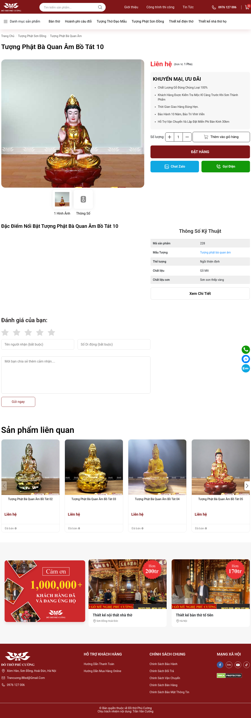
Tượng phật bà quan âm (215, 252)
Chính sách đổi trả (162, 671)
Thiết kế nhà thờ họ (212, 21)
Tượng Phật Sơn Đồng (148, 21)
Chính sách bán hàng (163, 685)
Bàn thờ (54, 21)
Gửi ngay (18, 402)
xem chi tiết (200, 293)
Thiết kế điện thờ (181, 21)
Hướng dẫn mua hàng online (102, 671)
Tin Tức (188, 7)
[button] (247, 485)
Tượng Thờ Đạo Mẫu (112, 21)
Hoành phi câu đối (78, 21)
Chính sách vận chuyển (165, 678)
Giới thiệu (131, 7)
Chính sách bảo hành (163, 664)
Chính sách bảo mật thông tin (169, 692)
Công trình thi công (160, 7)
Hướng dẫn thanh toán (99, 664)
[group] (72, 123)
